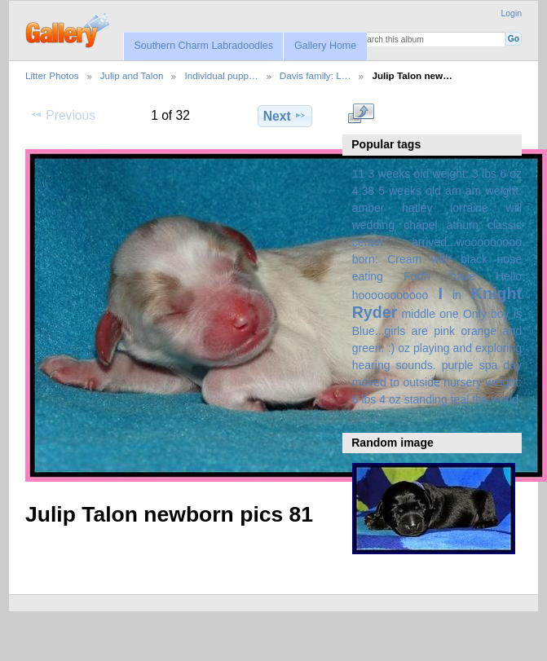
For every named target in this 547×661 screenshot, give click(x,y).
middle (418, 313)
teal (460, 399)
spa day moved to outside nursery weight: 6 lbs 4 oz (437, 382)
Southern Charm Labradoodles (203, 45)
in (456, 295)
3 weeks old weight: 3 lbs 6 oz (445, 173)
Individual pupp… (221, 75)
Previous (62, 115)
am (453, 190)
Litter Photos (52, 75)
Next (285, 115)
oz (404, 348)
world (505, 399)
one (448, 313)
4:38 (363, 190)
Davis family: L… (315, 75)
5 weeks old (409, 190)
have (463, 276)
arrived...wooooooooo (467, 242)
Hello (509, 276)
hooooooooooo (390, 295)
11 (358, 173)
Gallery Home (325, 45)
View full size (360, 114)
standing (426, 399)
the (480, 399)
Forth (417, 276)
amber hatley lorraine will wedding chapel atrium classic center (437, 225)
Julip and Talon (132, 75)
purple (458, 365)
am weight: (493, 190)
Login (511, 13)
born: (365, 259)
